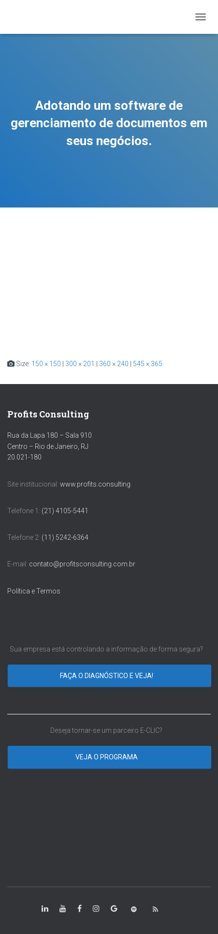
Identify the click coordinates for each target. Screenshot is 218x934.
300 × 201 (80, 364)
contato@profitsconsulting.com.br (82, 564)
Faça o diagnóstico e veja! (107, 676)
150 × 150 (46, 364)
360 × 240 (114, 364)
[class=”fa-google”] (114, 909)
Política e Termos (33, 591)
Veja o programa (107, 757)
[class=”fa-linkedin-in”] (45, 909)
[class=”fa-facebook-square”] (80, 909)
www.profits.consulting (95, 484)
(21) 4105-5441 (65, 511)
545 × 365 (147, 364)
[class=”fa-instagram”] (96, 909)
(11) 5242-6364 (66, 537)
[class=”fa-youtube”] (63, 909)
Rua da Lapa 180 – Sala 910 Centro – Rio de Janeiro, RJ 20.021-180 (49, 446)
